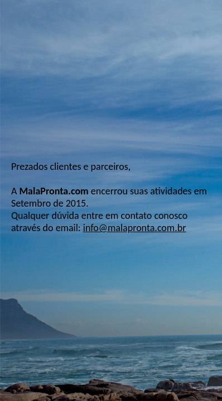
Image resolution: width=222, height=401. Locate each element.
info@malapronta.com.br (134, 228)
